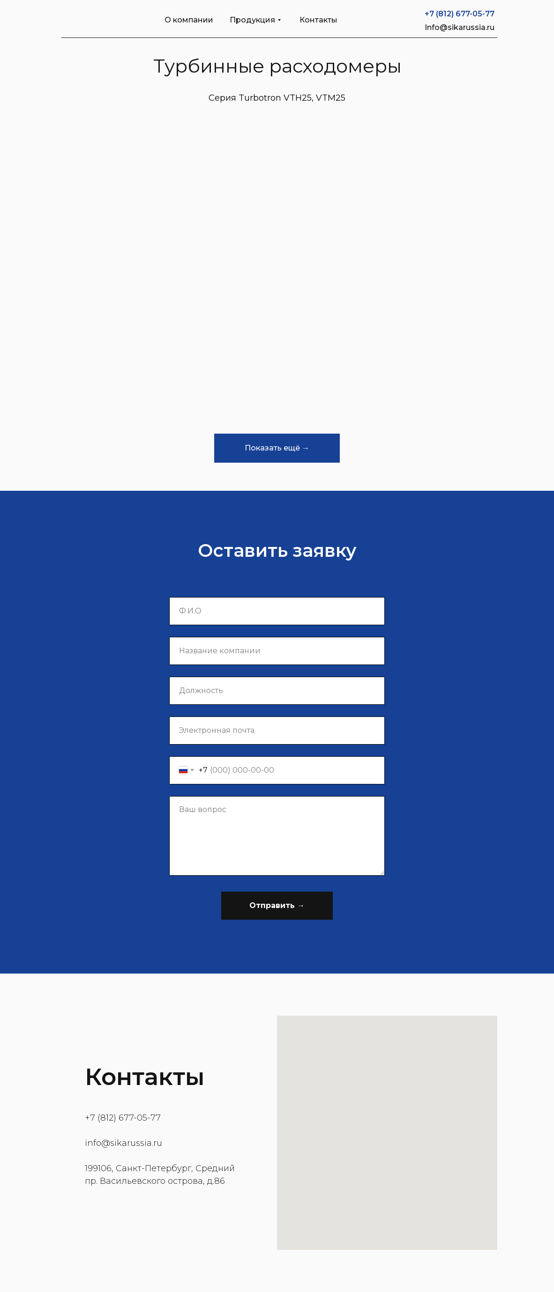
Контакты (318, 19)
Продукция (252, 19)
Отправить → (277, 905)
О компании (189, 19)
